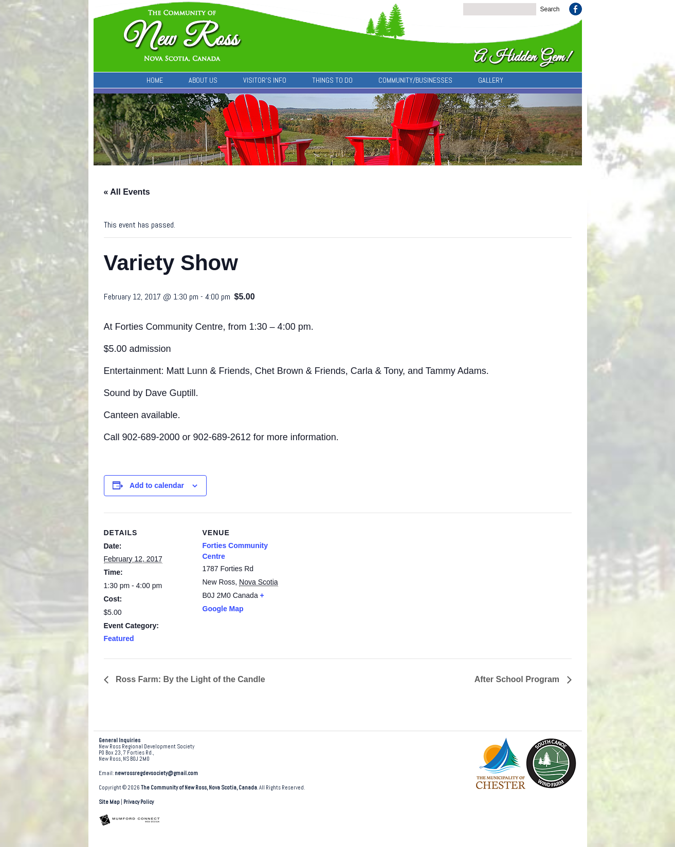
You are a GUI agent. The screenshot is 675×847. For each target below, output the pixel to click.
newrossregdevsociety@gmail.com (156, 773)
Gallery (490, 80)
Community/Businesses (415, 80)
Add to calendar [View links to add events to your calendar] (157, 485)
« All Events (127, 191)
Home (155, 80)
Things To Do (332, 80)
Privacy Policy (138, 802)
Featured (119, 638)
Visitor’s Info (264, 80)
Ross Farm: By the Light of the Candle (189, 679)
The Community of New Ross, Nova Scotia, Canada (199, 787)
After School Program (518, 679)
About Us (203, 80)
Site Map (109, 802)
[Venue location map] (355, 584)
